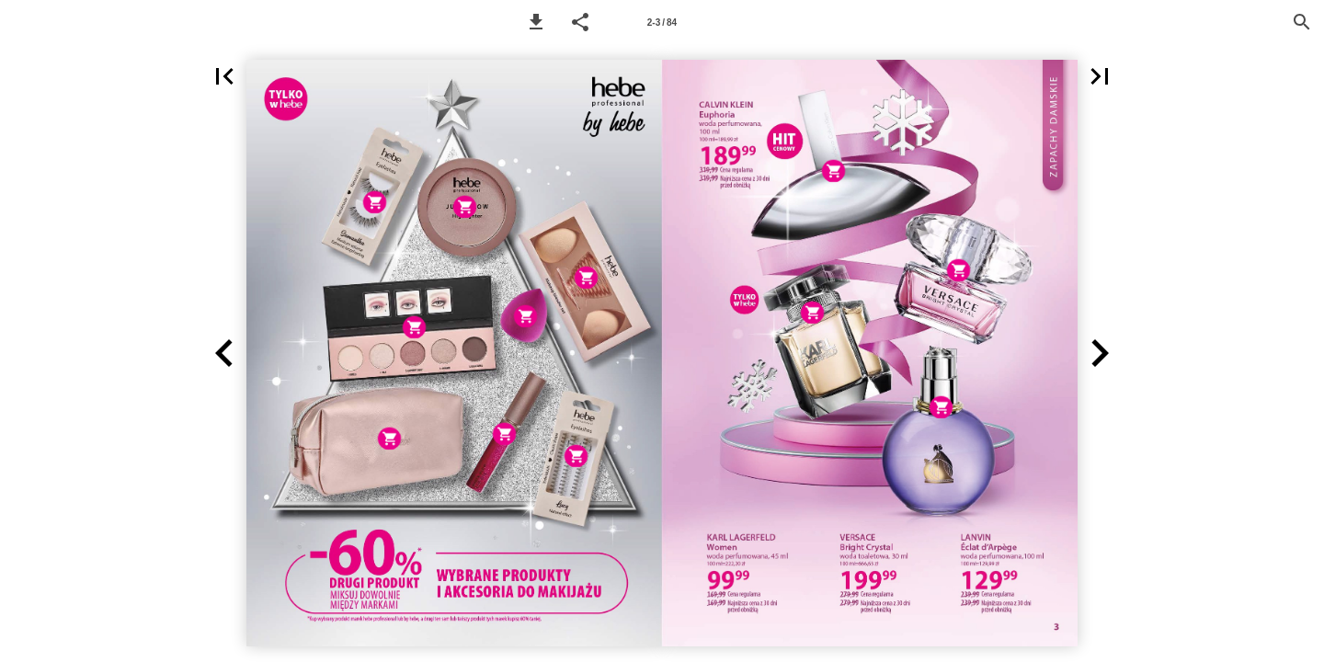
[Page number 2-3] (662, 22)
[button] (536, 22)
